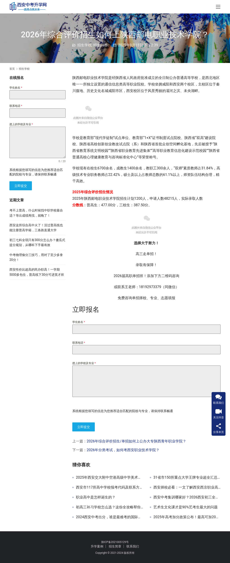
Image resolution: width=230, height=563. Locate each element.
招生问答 (100, 45)
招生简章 (115, 545)
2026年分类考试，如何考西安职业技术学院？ (123, 449)
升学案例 (97, 545)
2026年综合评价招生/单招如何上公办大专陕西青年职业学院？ (136, 440)
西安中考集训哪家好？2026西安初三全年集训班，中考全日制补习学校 (187, 497)
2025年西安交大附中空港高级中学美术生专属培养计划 (109, 477)
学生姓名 (78, 322)
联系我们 (132, 545)
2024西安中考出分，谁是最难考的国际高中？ (109, 516)
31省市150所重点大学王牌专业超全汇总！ (187, 477)
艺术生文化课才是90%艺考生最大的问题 (185, 507)
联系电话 (78, 342)
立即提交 (83, 427)
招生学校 (84, 45)
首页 (12, 68)
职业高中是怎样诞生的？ (95, 497)
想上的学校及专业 (84, 363)
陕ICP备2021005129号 (115, 541)
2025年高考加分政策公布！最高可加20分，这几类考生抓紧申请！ (187, 516)
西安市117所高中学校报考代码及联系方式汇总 (109, 487)
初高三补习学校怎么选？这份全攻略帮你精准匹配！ (109, 507)
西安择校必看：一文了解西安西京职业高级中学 (187, 487)
